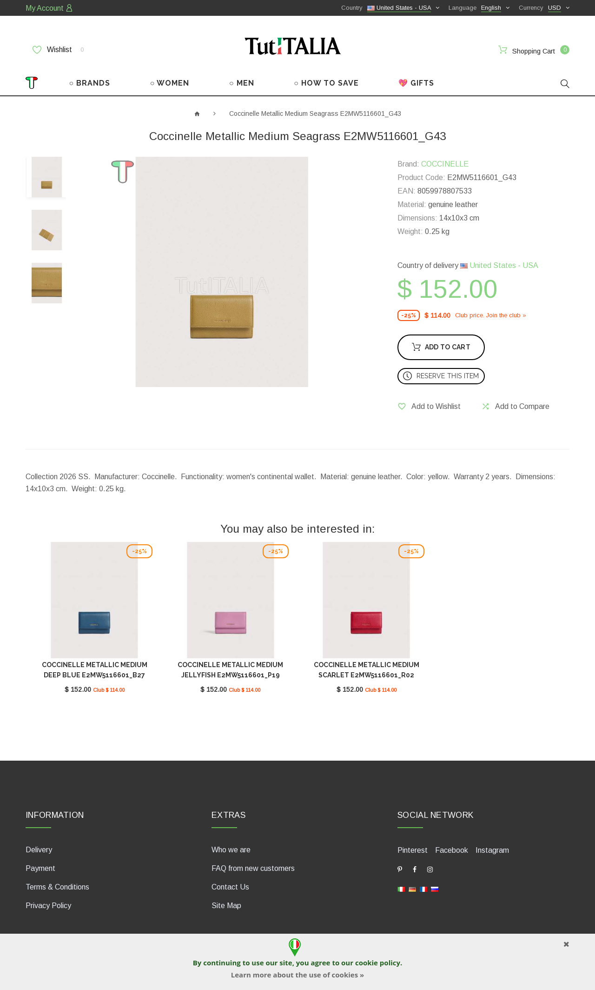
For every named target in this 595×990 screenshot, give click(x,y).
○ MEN (241, 83)
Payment (40, 868)
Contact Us (230, 887)
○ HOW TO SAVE (326, 83)
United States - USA (499, 265)
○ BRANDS (90, 83)
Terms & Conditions (57, 887)
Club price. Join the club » (490, 315)
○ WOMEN (170, 83)
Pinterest (412, 850)
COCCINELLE (445, 164)
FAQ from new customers (253, 868)
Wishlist (58, 49)
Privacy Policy (48, 906)
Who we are (231, 850)
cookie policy (377, 962)
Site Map (226, 906)
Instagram (492, 850)
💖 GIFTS (416, 83)
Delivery (39, 850)
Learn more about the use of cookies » (297, 974)
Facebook (451, 850)
